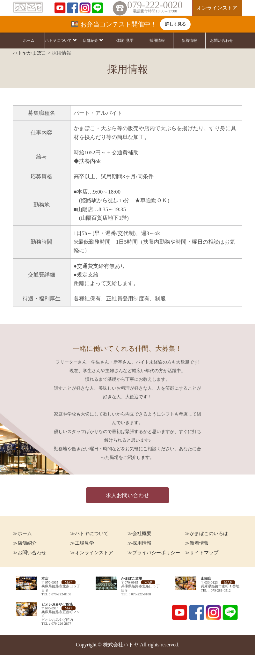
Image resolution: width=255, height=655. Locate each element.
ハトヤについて (60, 40)
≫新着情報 (197, 543)
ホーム (28, 40)
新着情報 (189, 40)
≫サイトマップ (201, 552)
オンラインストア (217, 8)
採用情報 (157, 40)
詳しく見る (175, 24)
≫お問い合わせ (29, 552)
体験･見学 (125, 40)
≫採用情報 (139, 543)
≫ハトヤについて (89, 533)
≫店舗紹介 (25, 543)
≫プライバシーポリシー (153, 552)
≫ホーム (22, 533)
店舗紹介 (93, 40)
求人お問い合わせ (127, 495)
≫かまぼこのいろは (206, 533)
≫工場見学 (82, 543)
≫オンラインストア (91, 552)
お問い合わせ (221, 40)
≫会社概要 (139, 533)
